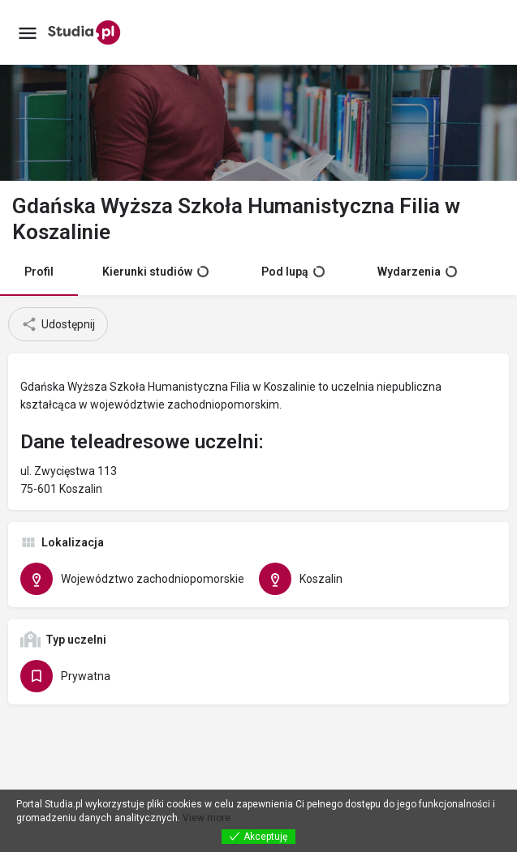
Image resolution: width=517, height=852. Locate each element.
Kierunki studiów (155, 271)
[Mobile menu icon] (27, 33)
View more (206, 818)
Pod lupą (293, 271)
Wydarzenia (417, 271)
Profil (39, 271)
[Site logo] (86, 32)
